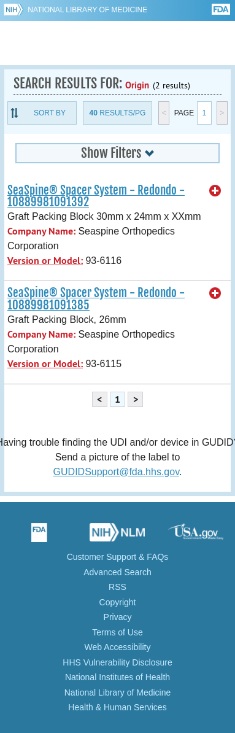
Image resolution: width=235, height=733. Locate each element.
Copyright (117, 602)
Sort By (50, 113)
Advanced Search (117, 572)
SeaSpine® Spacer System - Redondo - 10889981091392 (96, 196)
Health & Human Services (117, 707)
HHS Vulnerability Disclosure (117, 662)
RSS (117, 587)
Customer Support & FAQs (118, 557)
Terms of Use (117, 632)
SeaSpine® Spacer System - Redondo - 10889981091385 (96, 298)
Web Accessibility (118, 647)
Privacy (118, 617)
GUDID (117, 43)
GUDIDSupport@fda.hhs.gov (116, 472)
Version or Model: (45, 260)
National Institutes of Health (117, 677)
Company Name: (41, 231)
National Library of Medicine (87, 10)
